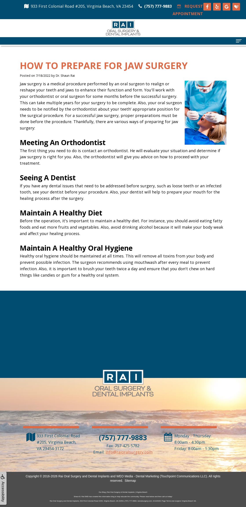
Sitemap (130, 480)
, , (58, 442)
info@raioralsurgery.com (129, 452)
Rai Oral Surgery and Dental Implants (83, 476)
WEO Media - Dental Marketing (137, 476)
